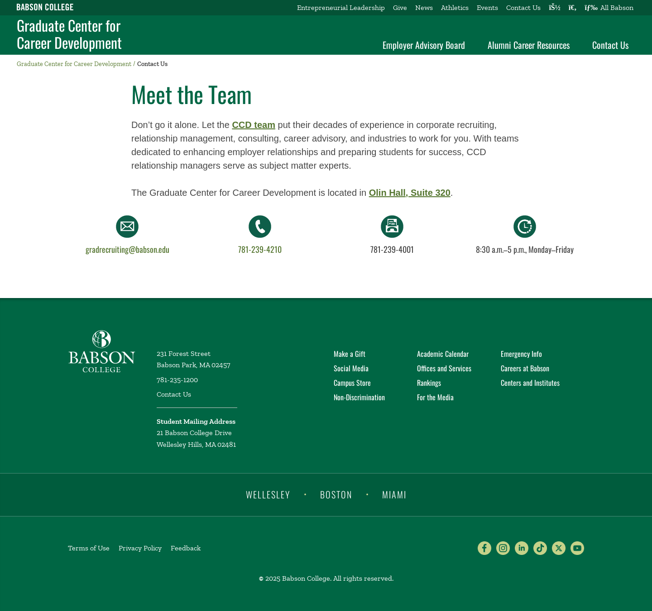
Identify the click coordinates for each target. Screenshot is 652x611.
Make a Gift (349, 353)
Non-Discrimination (359, 397)
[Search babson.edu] (573, 7)
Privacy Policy (140, 548)
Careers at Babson (525, 368)
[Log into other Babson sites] (554, 7)
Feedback (186, 548)
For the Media (435, 397)
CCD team (253, 125)
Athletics (455, 7)
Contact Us (523, 7)
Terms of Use (89, 548)
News (424, 7)
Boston (336, 494)
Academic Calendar (443, 353)
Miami (394, 494)
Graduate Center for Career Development (69, 34)
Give (400, 7)
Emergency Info (521, 353)
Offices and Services (444, 368)
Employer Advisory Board (424, 45)
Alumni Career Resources (529, 45)
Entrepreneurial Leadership (341, 7)
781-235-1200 (177, 379)
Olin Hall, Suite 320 (410, 193)
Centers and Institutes (530, 382)
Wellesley (268, 494)
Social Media (351, 368)
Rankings (429, 382)
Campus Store (352, 382)
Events (487, 7)
